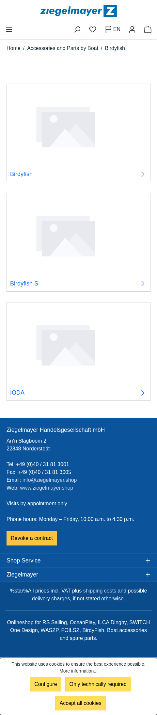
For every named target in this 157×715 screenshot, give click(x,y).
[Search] (77, 29)
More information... (78, 671)
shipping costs (99, 590)
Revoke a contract (32, 538)
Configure (45, 684)
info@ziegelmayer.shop (50, 480)
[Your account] (132, 29)
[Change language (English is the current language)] (112, 29)
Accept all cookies (80, 703)
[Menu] (9, 29)
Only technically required (98, 684)
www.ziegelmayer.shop (46, 488)
